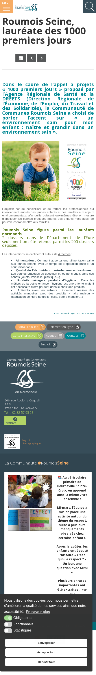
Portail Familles (31, 327)
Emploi (49, 344)
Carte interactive (28, 335)
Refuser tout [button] (46, 662)
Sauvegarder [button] (46, 642)
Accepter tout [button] (46, 652)
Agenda (55, 335)
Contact (76, 335)
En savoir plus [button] (38, 612)
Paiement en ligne (65, 327)
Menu (6, 3)
